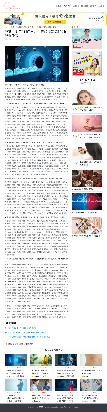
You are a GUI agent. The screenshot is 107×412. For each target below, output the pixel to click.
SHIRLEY (63, 401)
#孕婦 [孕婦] (71, 401)
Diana (16, 40)
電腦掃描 (11, 344)
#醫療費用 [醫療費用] (19, 401)
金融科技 (76, 6)
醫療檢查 (29, 344)
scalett (36, 376)
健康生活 (59, 6)
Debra (61, 376)
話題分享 (101, 6)
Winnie (11, 376)
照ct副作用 (19, 94)
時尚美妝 (67, 6)
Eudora (37, 401)
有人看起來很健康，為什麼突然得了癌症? (20, 328)
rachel (86, 401)
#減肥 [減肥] (94, 401)
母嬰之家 (92, 6)
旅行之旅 (84, 6)
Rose (86, 376)
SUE (11, 401)
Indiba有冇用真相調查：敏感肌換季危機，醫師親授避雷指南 (27, 337)
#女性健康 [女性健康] (21, 376)
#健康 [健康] (44, 376)
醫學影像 (20, 344)
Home (7, 27)
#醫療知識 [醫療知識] (70, 376)
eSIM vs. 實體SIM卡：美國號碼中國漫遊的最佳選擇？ (25, 332)
